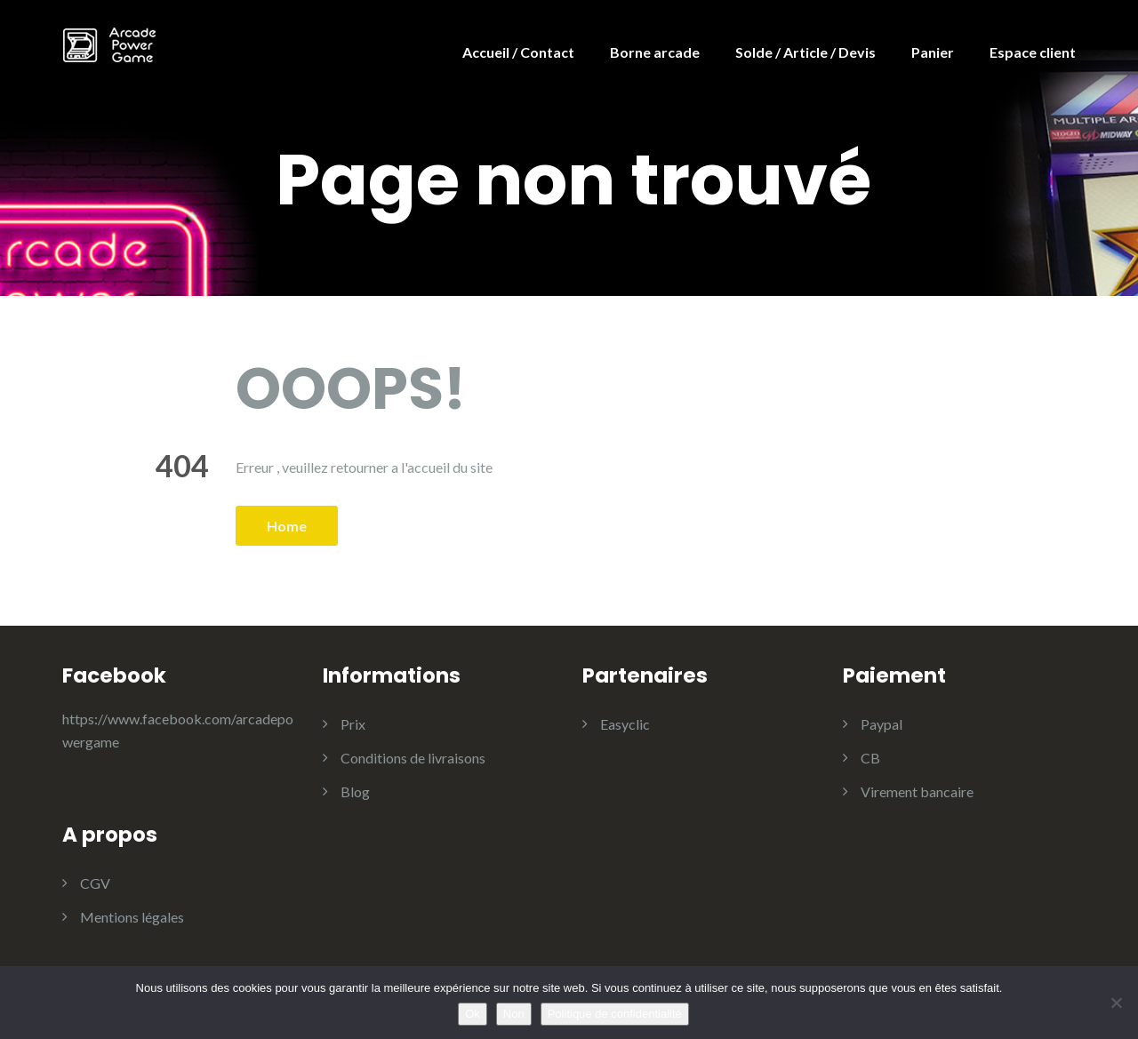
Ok (472, 1013)
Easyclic (625, 723)
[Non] (1116, 1002)
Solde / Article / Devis (805, 52)
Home (287, 525)
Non (514, 1013)
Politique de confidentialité (615, 1013)
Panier (932, 52)
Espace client (1033, 52)
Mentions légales (132, 916)
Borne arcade (655, 52)
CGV (95, 883)
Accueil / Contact (518, 52)
